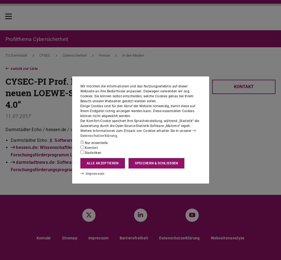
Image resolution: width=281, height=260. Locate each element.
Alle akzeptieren (103, 163)
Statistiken (91, 152)
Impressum (91, 173)
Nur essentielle (94, 142)
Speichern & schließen (156, 163)
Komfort (89, 147)
